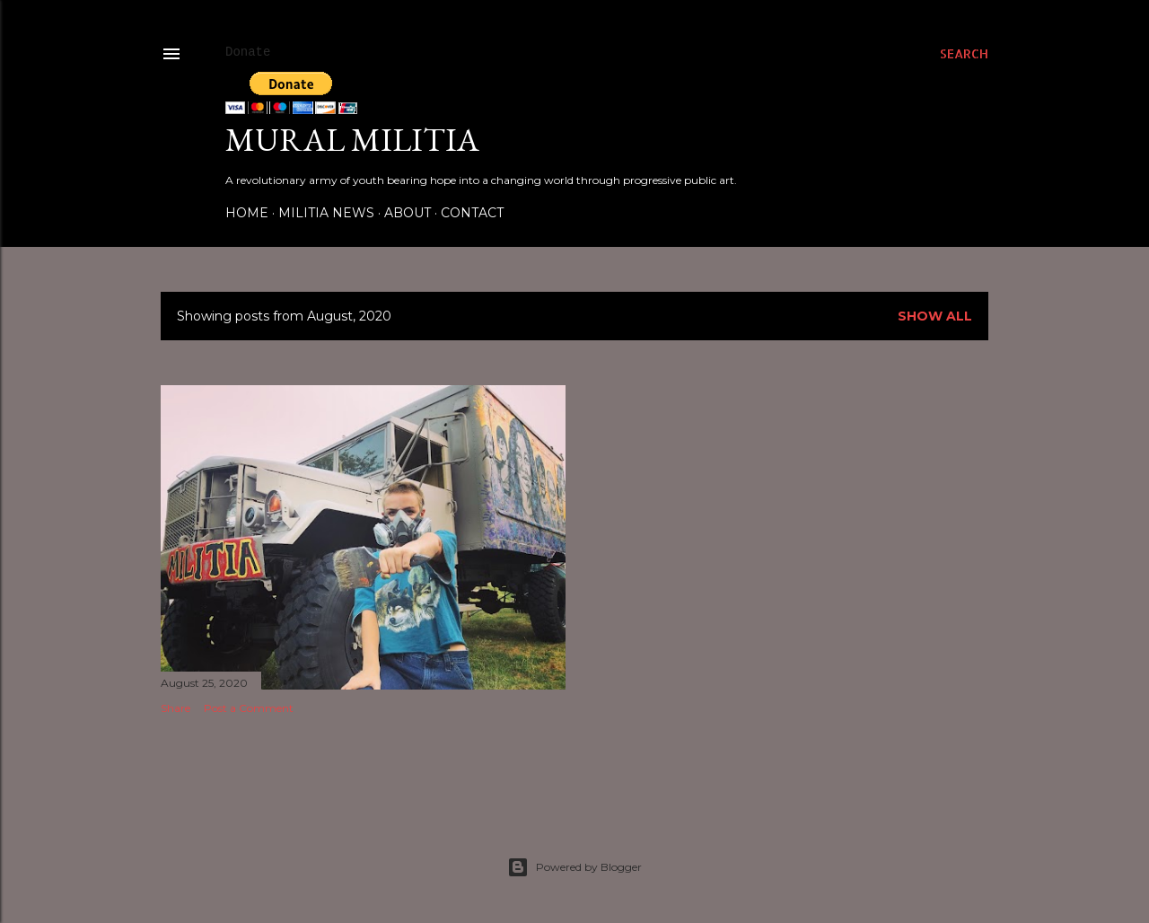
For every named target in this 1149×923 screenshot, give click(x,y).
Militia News (326, 213)
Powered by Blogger (574, 867)
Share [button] (175, 708)
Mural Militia (352, 140)
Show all (935, 316)
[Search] (964, 53)
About (407, 213)
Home (246, 213)
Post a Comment (249, 708)
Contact (472, 213)
